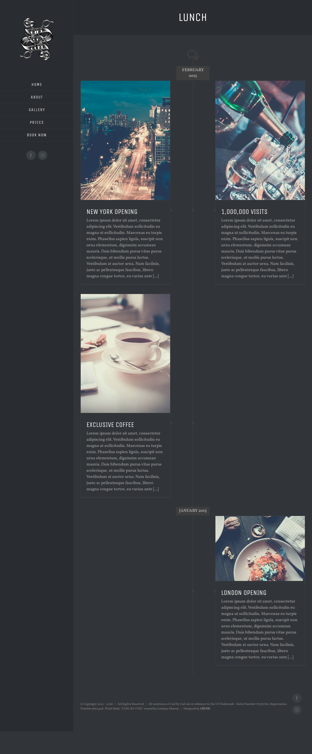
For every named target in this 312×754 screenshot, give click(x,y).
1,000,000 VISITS (244, 211)
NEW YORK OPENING (111, 211)
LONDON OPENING (243, 593)
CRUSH (205, 709)
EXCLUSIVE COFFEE (110, 424)
